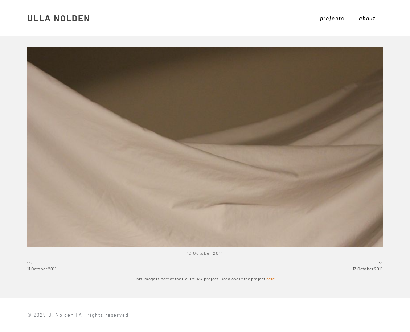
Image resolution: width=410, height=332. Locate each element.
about (367, 18)
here (270, 278)
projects (332, 18)
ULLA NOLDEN (58, 18)
